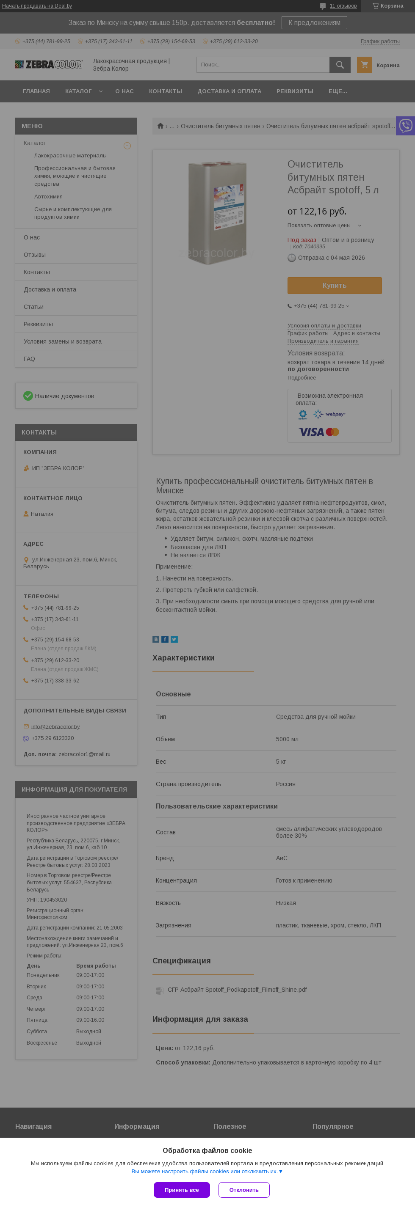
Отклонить (244, 1190)
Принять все (182, 1190)
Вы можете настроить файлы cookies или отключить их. (204, 1171)
